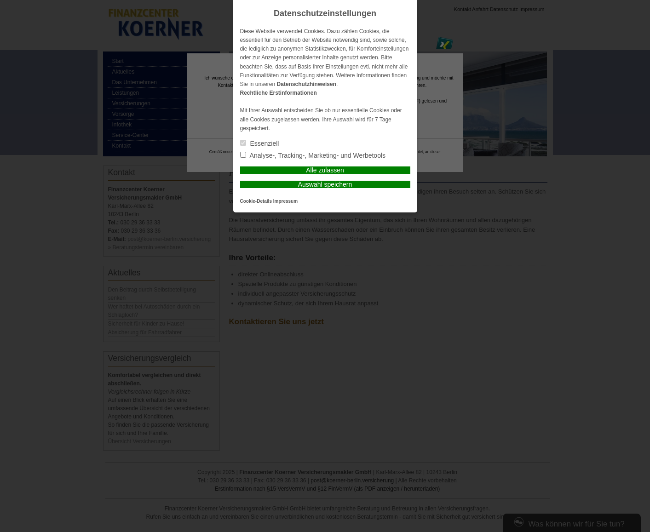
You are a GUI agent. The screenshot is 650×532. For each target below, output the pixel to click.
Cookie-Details (256, 201)
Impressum (285, 201)
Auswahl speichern (325, 184)
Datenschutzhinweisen (306, 84)
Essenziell (259, 143)
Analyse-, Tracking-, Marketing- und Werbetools (313, 155)
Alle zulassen (325, 170)
